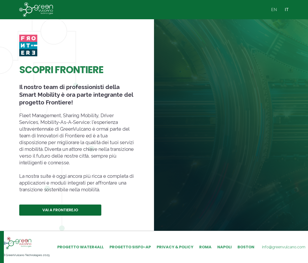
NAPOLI (224, 247)
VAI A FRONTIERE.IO (60, 210)
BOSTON (245, 247)
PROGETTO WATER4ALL (80, 247)
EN (274, 9)
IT (287, 9)
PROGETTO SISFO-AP (130, 247)
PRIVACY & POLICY (175, 247)
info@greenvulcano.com (283, 247)
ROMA (205, 247)
